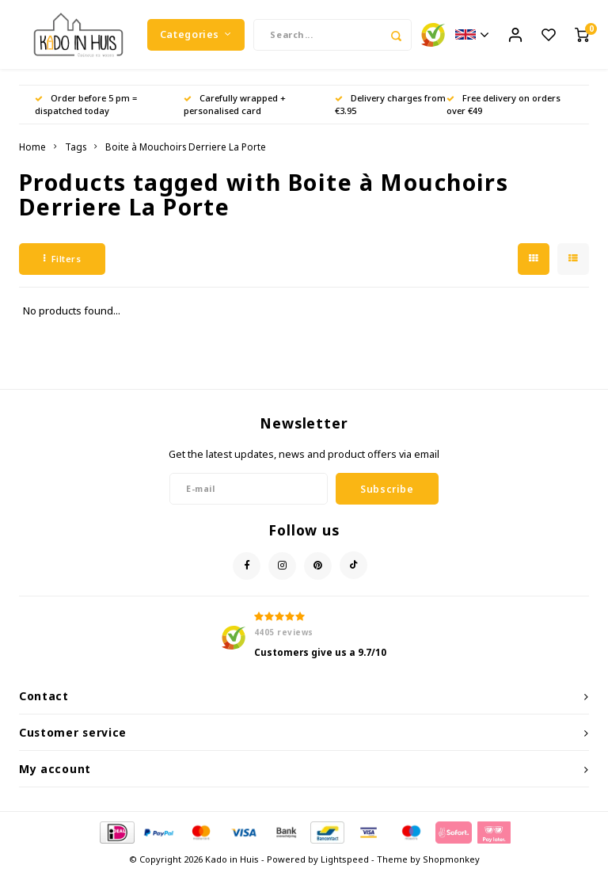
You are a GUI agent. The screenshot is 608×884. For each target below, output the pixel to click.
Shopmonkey (451, 869)
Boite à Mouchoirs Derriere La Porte (185, 157)
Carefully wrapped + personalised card (235, 114)
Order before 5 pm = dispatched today (86, 114)
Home (32, 157)
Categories (196, 39)
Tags (75, 157)
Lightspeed (345, 869)
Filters (62, 269)
